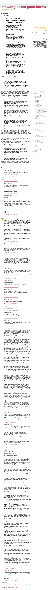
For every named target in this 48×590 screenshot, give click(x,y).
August (36, 100)
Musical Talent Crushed (39, 122)
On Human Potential (39, 107)
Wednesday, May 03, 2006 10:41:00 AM (11, 303)
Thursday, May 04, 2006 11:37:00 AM (10, 568)
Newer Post (3, 584)
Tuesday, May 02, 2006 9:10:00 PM (10, 241)
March (36, 147)
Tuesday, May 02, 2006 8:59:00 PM (10, 193)
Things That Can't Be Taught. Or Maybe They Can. (41, 110)
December (37, 95)
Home (16, 584)
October (36, 97)
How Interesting (38, 134)
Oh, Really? (37, 143)
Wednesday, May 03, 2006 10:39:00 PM (11, 410)
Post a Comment (4, 582)
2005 (35, 151)
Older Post (28, 584)
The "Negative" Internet (39, 113)
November (37, 96)
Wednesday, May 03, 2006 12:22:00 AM (11, 287)
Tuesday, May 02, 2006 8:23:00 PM (10, 174)
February (37, 149)
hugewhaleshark (7, 176)
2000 (35, 153)
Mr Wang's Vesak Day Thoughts (39, 130)
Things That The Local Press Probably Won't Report (41, 112)
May (36, 104)
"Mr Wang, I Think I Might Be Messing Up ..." (41, 138)
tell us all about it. (5, 97)
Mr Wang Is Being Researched (38, 106)
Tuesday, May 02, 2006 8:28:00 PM (10, 181)
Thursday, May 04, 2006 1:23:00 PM (10, 580)
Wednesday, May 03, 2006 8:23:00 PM (11, 325)
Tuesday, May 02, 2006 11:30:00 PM (10, 278)
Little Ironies (37, 118)
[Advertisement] (40, 18)
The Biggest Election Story (40, 136)
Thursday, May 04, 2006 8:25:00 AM (10, 422)
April (36, 146)
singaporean (7, 216)
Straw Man (37, 135)
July (36, 101)
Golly (36, 145)
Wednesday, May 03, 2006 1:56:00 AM (11, 297)
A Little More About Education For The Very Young (40, 116)
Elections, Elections (39, 142)
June (36, 102)
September (37, 98)
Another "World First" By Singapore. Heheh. (40, 120)
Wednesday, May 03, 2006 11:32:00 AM (11, 310)
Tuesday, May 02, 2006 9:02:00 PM (10, 214)
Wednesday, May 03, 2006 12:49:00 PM (11, 318)
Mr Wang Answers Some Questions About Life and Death (40, 127)
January (36, 150)
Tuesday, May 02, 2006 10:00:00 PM (10, 252)
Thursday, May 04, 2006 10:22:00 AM (10, 444)
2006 (35, 93)
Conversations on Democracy (38, 141)
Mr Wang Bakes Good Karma (23, 7)
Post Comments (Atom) (12, 587)
